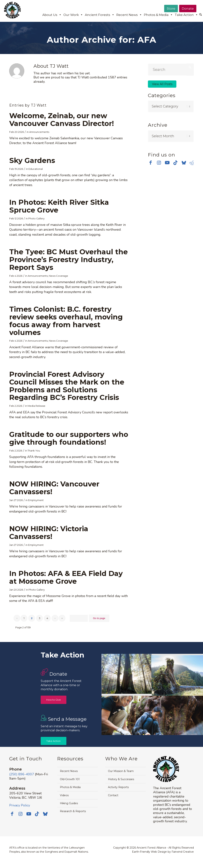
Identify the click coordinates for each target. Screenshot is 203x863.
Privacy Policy (19, 805)
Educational (35, 168)
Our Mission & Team (121, 771)
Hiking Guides (69, 803)
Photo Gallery (36, 218)
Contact (113, 795)
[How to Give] (53, 700)
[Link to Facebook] (150, 162)
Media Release (36, 405)
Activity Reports (118, 787)
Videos (64, 795)
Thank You (34, 450)
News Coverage (58, 275)
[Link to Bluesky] (184, 162)
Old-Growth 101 (70, 779)
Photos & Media (158, 14)
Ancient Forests (99, 14)
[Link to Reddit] (192, 162)
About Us (52, 14)
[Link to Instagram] (159, 162)
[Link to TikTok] (175, 162)
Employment (36, 500)
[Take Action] (53, 741)
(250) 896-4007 (21, 774)
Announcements (39, 131)
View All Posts (162, 84)
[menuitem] (200, 15)
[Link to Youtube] (167, 162)
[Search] (200, 15)
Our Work (73, 14)
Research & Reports (73, 811)
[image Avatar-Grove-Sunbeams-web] (127, 674)
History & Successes (121, 779)
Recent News (129, 14)
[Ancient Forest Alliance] (12, 13)
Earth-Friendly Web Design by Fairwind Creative (163, 851)
